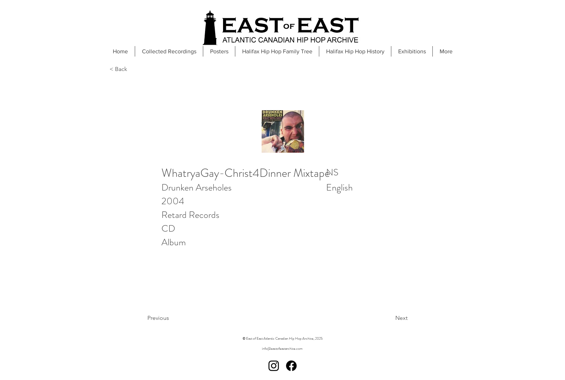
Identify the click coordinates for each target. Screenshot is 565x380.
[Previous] (176, 318)
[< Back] (133, 69)
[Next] (383, 318)
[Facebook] (291, 366)
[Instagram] (274, 366)
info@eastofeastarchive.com (282, 348)
